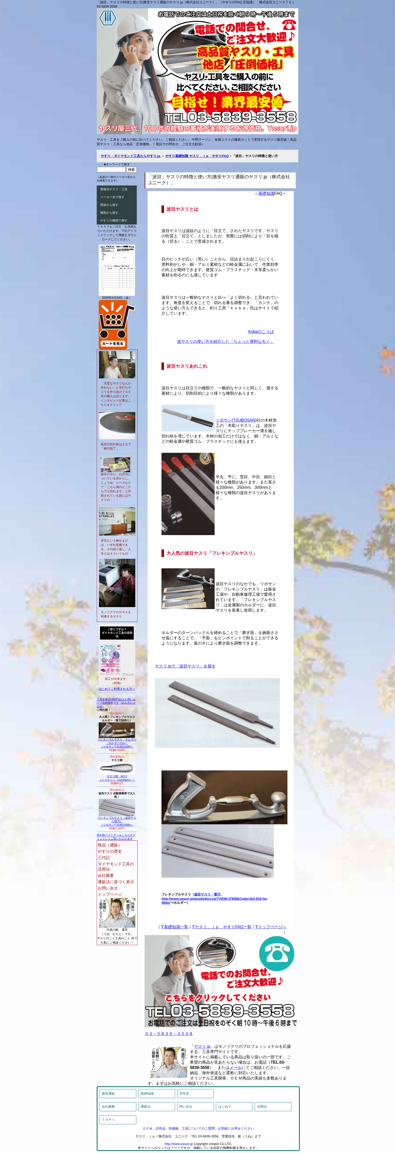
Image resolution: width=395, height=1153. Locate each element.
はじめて (224, 1106)
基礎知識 (266, 193)
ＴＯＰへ (108, 1120)
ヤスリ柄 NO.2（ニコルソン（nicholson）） (117, 776)
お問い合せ (108, 888)
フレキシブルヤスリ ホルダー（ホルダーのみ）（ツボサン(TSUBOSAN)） (116, 741)
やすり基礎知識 (177, 156)
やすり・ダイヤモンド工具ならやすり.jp (131, 156)
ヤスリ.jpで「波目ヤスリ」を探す (185, 666)
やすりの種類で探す (113, 220)
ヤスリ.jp (202, 1046)
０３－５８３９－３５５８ (169, 1033)
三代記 (104, 858)
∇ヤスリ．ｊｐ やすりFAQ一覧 (221, 927)
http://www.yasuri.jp (178, 1144)
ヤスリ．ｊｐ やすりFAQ (209, 156)
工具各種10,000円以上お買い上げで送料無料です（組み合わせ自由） (116, 703)
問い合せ (185, 1106)
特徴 (117, 683)
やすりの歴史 (110, 851)
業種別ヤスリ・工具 (113, 189)
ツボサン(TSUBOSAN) (236, 420)
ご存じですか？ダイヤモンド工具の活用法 (117, 633)
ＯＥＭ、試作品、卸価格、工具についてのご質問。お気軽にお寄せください (198, 1128)
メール (235, 1067)
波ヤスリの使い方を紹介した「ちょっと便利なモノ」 (225, 341)
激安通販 (108, 1093)
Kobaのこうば (261, 331)
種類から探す (109, 212)
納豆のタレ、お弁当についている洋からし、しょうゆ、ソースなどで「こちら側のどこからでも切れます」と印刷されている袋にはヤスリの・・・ (116, 487)
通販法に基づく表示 (116, 882)
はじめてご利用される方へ (117, 689)
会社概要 (106, 875)
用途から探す (109, 205)
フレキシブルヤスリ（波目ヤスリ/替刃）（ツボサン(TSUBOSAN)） (116, 820)
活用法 (262, 1106)
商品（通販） (110, 845)
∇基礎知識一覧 (174, 927)
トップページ (110, 894)
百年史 (184, 1093)
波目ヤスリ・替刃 (207, 894)
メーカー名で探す (112, 197)
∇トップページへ (270, 927)
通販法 (145, 1106)
